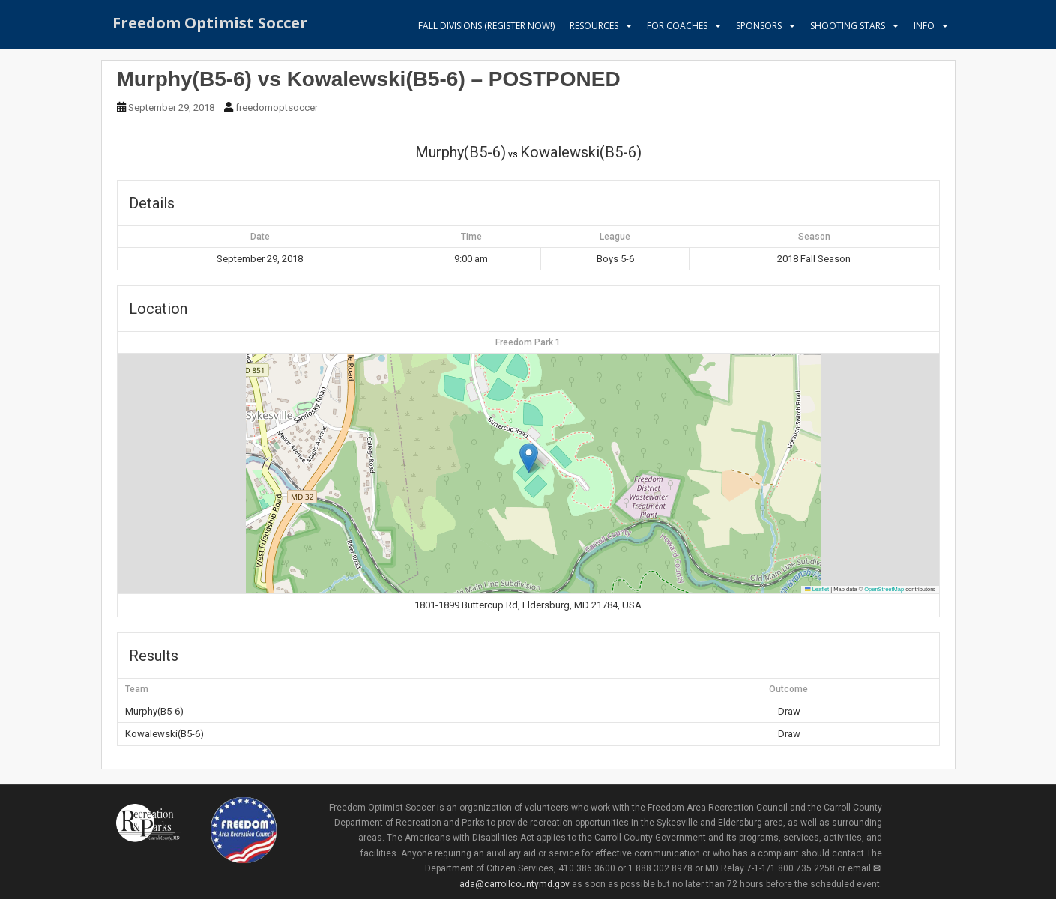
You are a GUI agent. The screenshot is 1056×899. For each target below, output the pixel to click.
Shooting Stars (847, 25)
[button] (528, 458)
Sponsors (759, 25)
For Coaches (677, 25)
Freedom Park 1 (528, 342)
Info (924, 25)
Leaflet (817, 589)
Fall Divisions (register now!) (486, 25)
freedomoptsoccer (276, 107)
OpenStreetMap (884, 589)
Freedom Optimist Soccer (209, 26)
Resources (594, 25)
